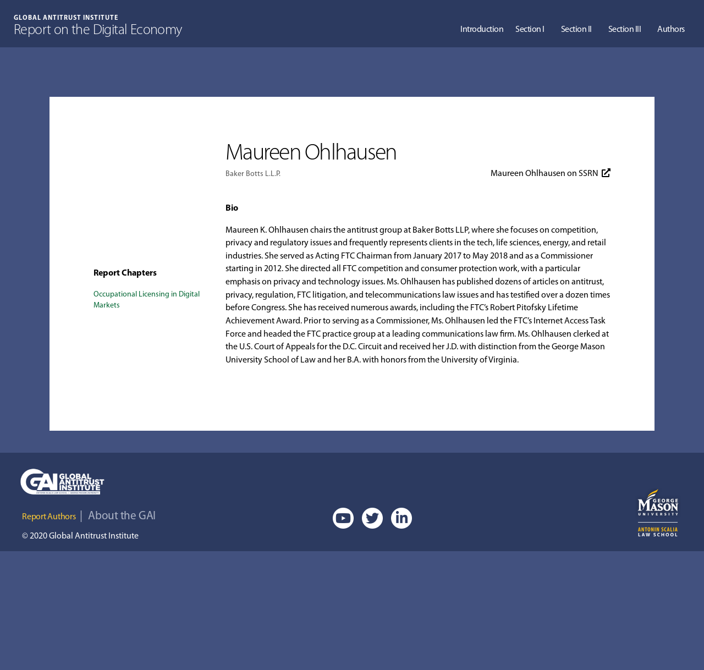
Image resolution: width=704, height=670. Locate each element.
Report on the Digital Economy (98, 31)
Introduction (481, 29)
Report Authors (49, 517)
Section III (624, 29)
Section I (529, 29)
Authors (671, 29)
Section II (576, 29)
